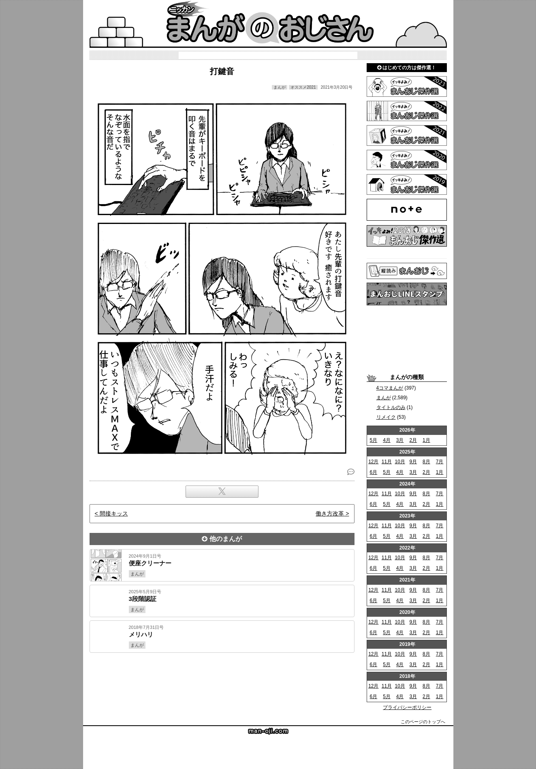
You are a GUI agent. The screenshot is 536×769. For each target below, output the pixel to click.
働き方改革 (330, 513)
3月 (400, 440)
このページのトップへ (423, 721)
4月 (387, 440)
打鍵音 (222, 71)
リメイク (386, 417)
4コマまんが (390, 388)
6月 (373, 472)
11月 (387, 461)
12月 (373, 461)
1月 (426, 440)
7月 (440, 461)
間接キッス (114, 513)
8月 (426, 461)
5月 (373, 440)
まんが (383, 397)
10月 (400, 461)
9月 (413, 461)
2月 (413, 440)
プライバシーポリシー (407, 707)
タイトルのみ (391, 407)
